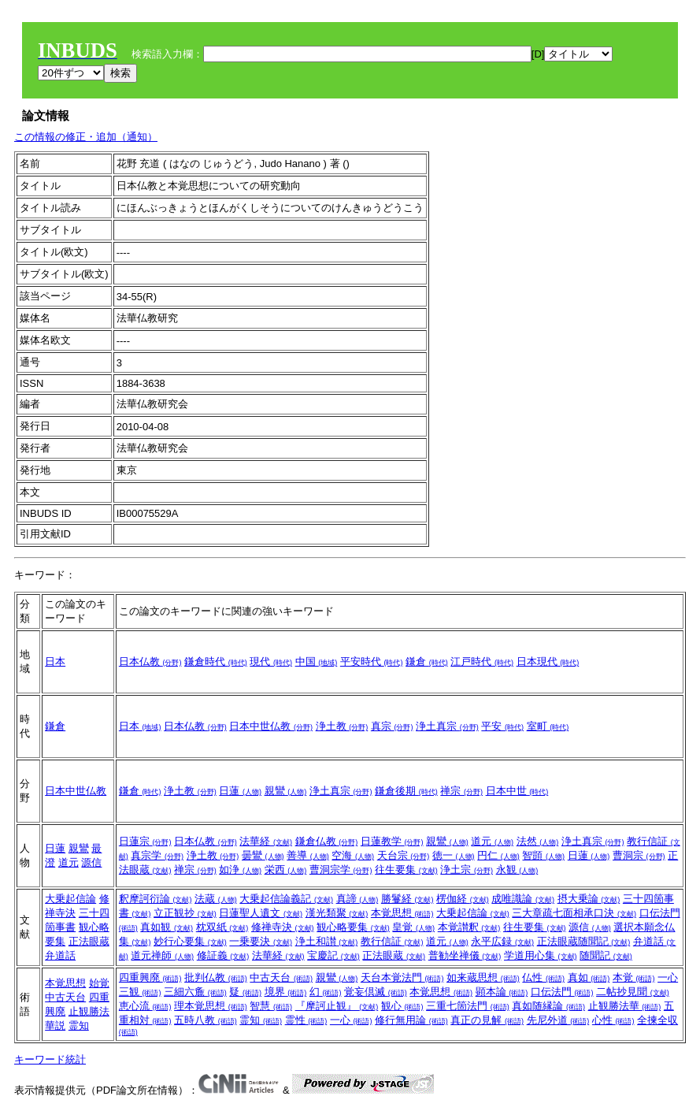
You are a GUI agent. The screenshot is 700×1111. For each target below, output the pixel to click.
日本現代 (548, 661)
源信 (91, 862)
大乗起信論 (70, 899)
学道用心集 (540, 955)
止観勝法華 (624, 1006)
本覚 (634, 977)
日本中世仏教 (271, 726)
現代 (271, 661)
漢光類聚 (337, 913)
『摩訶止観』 (337, 1006)
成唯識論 (522, 899)
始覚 (99, 983)
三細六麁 (195, 992)
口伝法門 (562, 992)
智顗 (543, 855)
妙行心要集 (190, 941)
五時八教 (205, 1020)
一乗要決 (260, 941)
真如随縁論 (548, 1006)
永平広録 (502, 941)
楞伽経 (462, 899)
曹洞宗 (639, 855)
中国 (316, 661)
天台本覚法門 (402, 977)
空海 (352, 855)
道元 (68, 862)
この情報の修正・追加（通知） (85, 137)
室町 (548, 726)
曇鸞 (263, 855)
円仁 (498, 855)
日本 (55, 661)
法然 (538, 841)
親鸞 (286, 791)
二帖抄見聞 (632, 992)
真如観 (166, 927)
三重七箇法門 (467, 1006)
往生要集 (406, 869)
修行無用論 (411, 1020)
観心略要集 (353, 927)
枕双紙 (222, 927)
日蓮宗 (145, 841)
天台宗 (403, 855)
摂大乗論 (588, 899)
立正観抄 (185, 913)
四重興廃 (150, 977)
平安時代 (371, 661)
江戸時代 (481, 661)
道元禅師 (162, 955)
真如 (589, 977)
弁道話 (60, 955)
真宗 (392, 726)
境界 (286, 992)
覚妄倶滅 (375, 992)
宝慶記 (333, 955)
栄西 (286, 869)
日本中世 (517, 791)
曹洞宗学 (340, 869)
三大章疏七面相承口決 (574, 913)
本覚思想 (402, 913)
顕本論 (502, 992)
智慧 (271, 1006)
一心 (351, 1020)
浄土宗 (466, 869)
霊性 (306, 1020)
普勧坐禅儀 (465, 955)
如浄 (240, 869)
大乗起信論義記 (286, 899)
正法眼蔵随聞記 (584, 941)
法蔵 (215, 899)
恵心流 (145, 1006)
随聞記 (606, 955)
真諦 (357, 899)
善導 (308, 855)
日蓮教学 (392, 841)
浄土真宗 (447, 726)
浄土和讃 (326, 941)
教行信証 (392, 941)
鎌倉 (427, 661)
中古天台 (65, 997)
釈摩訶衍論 (155, 899)
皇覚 (413, 927)
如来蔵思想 (483, 977)
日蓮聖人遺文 (260, 913)
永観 (517, 869)
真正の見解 (487, 1020)
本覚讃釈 (469, 927)
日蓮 (240, 791)
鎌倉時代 (215, 661)
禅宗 (461, 791)
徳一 (453, 855)
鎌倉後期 (406, 791)
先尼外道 (558, 1020)
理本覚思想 (210, 1006)
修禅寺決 (282, 927)
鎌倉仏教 (326, 841)
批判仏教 (215, 977)
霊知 (79, 1025)
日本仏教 (150, 661)
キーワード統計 (50, 1059)
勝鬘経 (407, 899)
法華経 (265, 841)
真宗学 (157, 855)
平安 (502, 726)
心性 (613, 1020)
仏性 (543, 977)
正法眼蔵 (89, 941)
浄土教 (342, 726)
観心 (402, 1006)
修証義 (223, 955)
